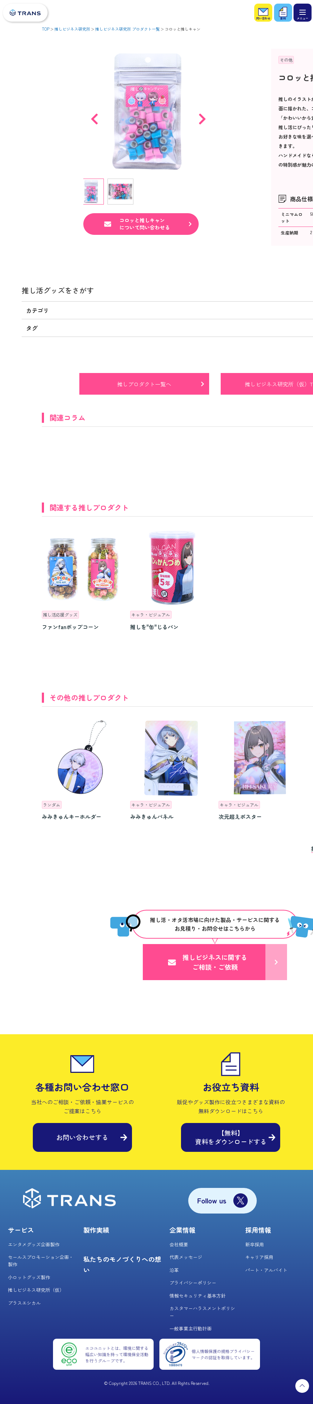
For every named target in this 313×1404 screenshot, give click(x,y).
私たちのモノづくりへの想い (122, 1264)
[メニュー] (303, 13)
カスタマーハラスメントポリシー (202, 1312)
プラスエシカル (24, 1302)
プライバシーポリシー (192, 1282)
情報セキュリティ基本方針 (197, 1295)
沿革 (174, 1270)
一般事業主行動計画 (190, 1328)
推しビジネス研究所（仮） (36, 1289)
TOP (45, 29)
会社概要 (178, 1244)
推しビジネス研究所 (72, 29)
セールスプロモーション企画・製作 (41, 1261)
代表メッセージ (185, 1257)
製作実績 (96, 1229)
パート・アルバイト (266, 1270)
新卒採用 (254, 1244)
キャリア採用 (259, 1257)
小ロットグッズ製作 (29, 1277)
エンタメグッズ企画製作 (33, 1244)
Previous (94, 115)
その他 (286, 60)
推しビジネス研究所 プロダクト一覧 (127, 29)
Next (202, 115)
